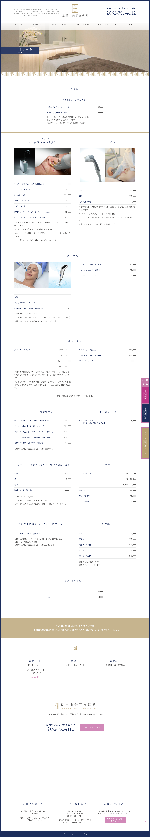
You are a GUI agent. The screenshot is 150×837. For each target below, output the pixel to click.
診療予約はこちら (92, 727)
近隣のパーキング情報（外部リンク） (115, 820)
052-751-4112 (122, 12)
